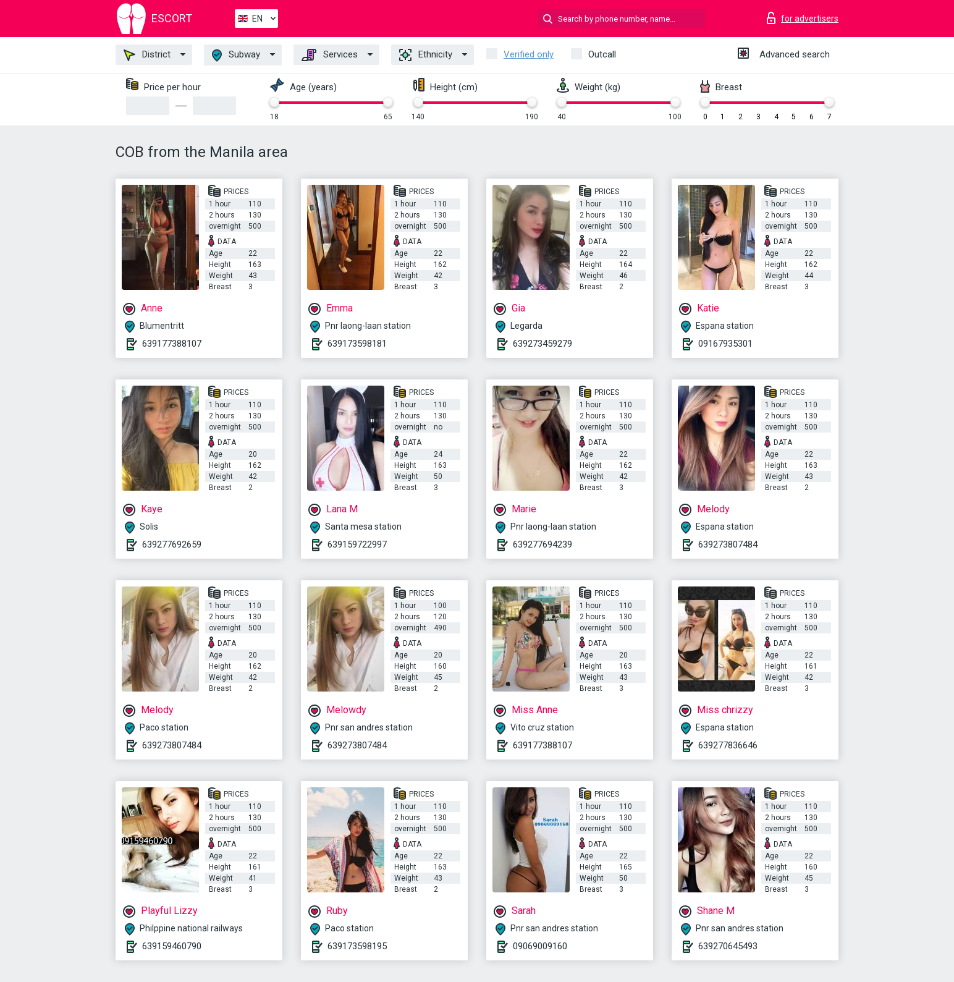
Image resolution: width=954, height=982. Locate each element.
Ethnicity (425, 55)
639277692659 (171, 544)
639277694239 (542, 544)
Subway (236, 55)
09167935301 (725, 343)
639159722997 (357, 544)
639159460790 (171, 946)
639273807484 (728, 544)
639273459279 (542, 343)
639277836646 (728, 745)
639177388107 (171, 343)
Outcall (602, 54)
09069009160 (540, 946)
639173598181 (357, 343)
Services (330, 55)
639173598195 (357, 946)
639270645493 (728, 946)
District (147, 55)
